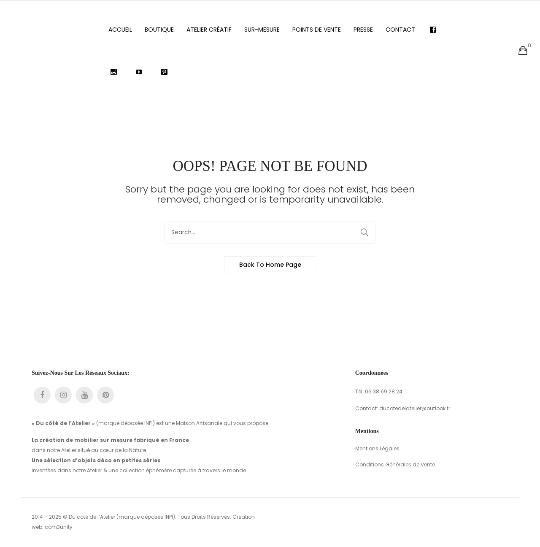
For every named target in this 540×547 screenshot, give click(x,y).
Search (364, 232)
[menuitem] (120, 29)
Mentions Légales (377, 448)
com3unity (59, 527)
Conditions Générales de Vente (395, 464)
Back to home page (270, 264)
